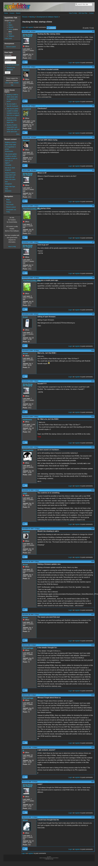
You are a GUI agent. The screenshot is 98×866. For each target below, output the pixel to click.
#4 (93, 137)
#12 (92, 416)
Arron (25, 353)
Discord (11, 27)
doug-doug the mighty (27, 35)
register (30, 27)
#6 (93, 206)
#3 (93, 106)
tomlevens (27, 420)
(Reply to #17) (41, 645)
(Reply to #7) (44, 278)
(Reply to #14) (45, 528)
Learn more (8, 38)
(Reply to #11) (44, 416)
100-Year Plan (83, 13)
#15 (92, 528)
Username (8, 55)
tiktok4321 (8, 191)
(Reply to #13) (44, 490)
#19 (92, 695)
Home (6, 13)
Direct (7, 82)
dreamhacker (9, 151)
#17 (92, 614)
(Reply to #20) (43, 782)
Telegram (11, 36)
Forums (12, 13)
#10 (92, 350)
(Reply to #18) (41, 695)
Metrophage (28, 648)
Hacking (32, 17)
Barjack (26, 70)
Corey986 (8, 165)
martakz (26, 532)
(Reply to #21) (43, 817)
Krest (25, 317)
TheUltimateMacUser (32, 209)
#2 (93, 67)
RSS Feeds (10, 204)
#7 (93, 242)
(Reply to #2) (40, 106)
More (17, 134)
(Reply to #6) (43, 242)
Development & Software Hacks (47, 17)
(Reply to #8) (43, 314)
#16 (92, 561)
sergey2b (8, 170)
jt (23, 750)
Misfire (11, 29)
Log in (24, 27)
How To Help (73, 13)
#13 (92, 447)
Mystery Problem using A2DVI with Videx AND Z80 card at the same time (10, 177)
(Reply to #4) (41, 170)
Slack (10, 34)
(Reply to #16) (44, 614)
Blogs (8, 199)
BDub (25, 820)
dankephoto (28, 450)
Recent (18, 13)
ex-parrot (27, 109)
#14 (92, 490)
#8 (93, 278)
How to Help (12, 246)
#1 (93, 31)
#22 (92, 817)
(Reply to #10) (44, 381)
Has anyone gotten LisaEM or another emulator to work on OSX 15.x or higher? (11, 158)
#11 (92, 381)
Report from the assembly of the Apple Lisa (12, 120)
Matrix (10, 25)
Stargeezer (8, 184)
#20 (92, 747)
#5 (93, 170)
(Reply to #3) (41, 137)
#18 (92, 645)
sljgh (25, 493)
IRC (10, 23)
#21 (92, 782)
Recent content (11, 46)
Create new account (13, 65)
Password (8, 60)
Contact (91, 13)
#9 (93, 314)
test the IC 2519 (10, 168)
